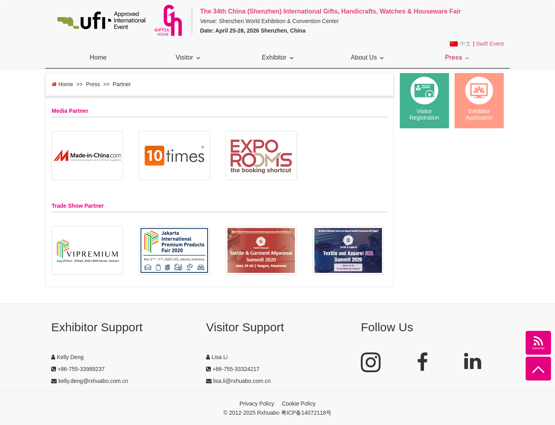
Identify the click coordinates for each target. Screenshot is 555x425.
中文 (465, 44)
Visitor (187, 57)
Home (98, 57)
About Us (367, 57)
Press (457, 57)
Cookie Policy (299, 403)
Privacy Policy (256, 403)
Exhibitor (277, 57)
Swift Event (490, 44)
